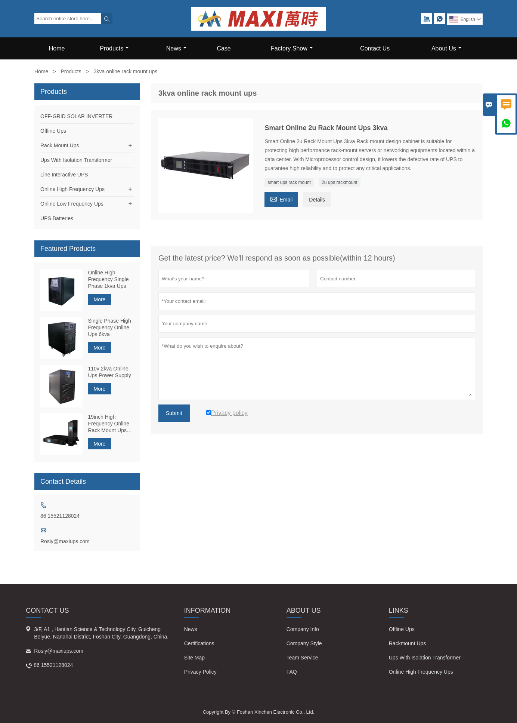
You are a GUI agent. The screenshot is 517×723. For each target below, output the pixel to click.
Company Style (304, 643)
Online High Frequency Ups (72, 189)
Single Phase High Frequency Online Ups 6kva (109, 327)
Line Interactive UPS (64, 175)
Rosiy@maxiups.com (65, 541)
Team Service (302, 658)
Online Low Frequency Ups (71, 204)
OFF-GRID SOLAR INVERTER (76, 116)
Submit (174, 413)
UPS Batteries (56, 218)
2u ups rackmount (339, 182)
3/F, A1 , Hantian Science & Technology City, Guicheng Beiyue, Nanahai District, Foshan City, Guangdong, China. (101, 633)
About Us (446, 48)
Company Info (303, 629)
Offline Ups (53, 131)
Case (223, 48)
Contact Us (375, 48)
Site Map (194, 658)
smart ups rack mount (288, 182)
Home (57, 48)
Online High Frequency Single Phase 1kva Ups (108, 279)
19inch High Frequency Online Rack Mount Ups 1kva (109, 424)
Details (317, 200)
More (100, 299)
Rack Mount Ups (59, 145)
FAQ (292, 672)
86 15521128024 (60, 516)
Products (114, 48)
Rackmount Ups (407, 643)
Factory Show (292, 48)
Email (281, 199)
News (176, 48)
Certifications (199, 643)
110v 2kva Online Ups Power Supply (109, 372)
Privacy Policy (200, 672)
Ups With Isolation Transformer (76, 160)
